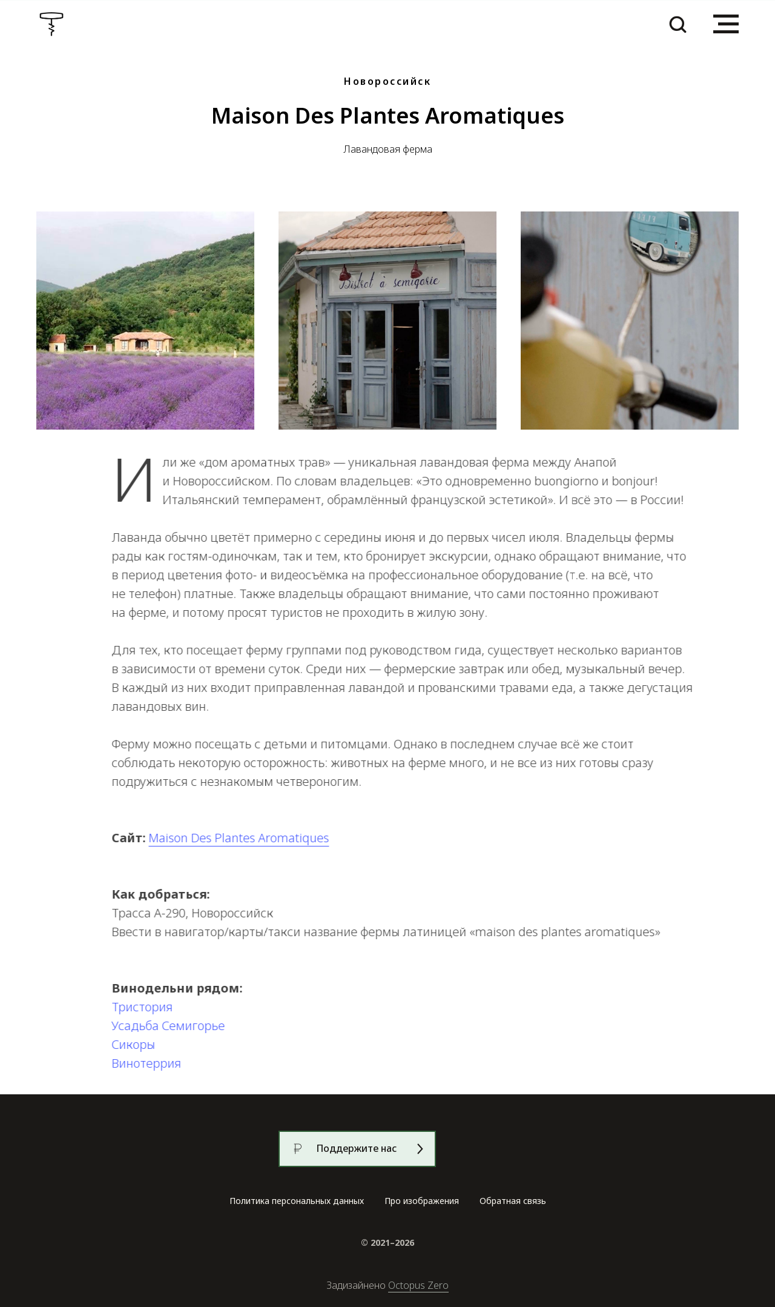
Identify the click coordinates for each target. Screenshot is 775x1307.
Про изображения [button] (421, 1200)
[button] (677, 24)
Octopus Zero (418, 1285)
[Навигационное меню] (726, 24)
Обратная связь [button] (513, 1200)
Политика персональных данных (296, 1200)
